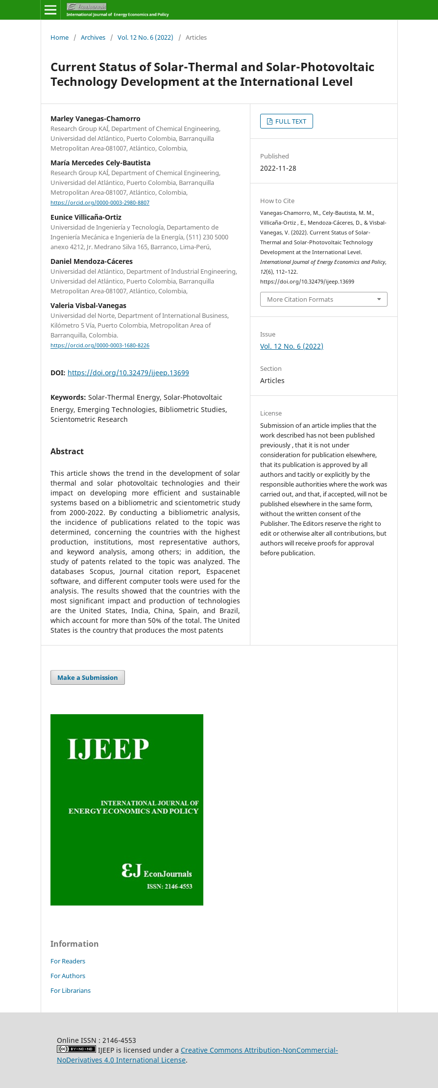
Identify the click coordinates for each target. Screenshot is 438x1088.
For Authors (67, 975)
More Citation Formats (300, 299)
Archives (93, 37)
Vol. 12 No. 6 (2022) (145, 37)
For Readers (67, 961)
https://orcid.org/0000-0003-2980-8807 (99, 202)
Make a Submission (87, 677)
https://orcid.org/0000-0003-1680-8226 (99, 345)
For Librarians (70, 990)
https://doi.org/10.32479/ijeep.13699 (128, 372)
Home (59, 37)
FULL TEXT (290, 121)
